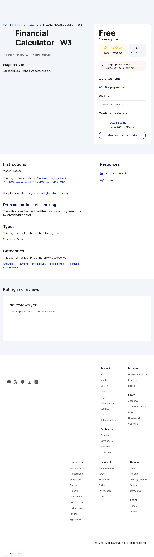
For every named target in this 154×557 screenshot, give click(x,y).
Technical (73, 264)
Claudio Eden (118, 123)
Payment (23, 264)
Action (20, 239)
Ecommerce (57, 264)
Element (7, 239)
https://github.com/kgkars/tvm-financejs (45, 193)
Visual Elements (12, 267)
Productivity (39, 264)
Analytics (8, 264)
